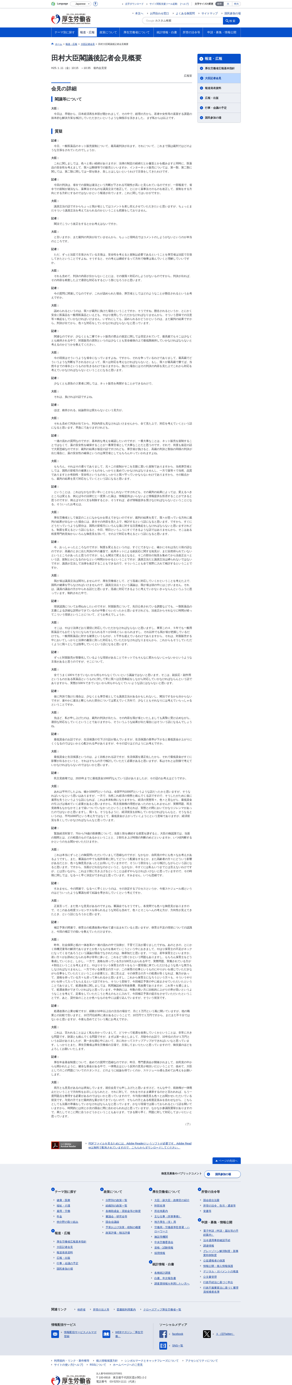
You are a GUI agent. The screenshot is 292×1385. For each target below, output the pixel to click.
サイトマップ (209, 13)
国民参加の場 (233, 13)
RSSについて (98, 1354)
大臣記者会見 (213, 78)
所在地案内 (161, 1205)
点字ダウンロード (134, 4)
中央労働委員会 (163, 1236)
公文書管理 (210, 1266)
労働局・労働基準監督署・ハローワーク (172, 1223)
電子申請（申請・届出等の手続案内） (220, 1222)
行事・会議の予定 (216, 107)
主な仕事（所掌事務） (167, 1210)
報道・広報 (213, 59)
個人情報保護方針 (107, 1350)
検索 (234, 20)
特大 (236, 4)
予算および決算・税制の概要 (123, 1221)
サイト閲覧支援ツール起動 (163, 4)
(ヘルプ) (184, 4)
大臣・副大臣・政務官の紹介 (172, 1194)
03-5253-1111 (118, 1371)
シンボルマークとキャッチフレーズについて (152, 1350)
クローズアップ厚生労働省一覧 (162, 1299)
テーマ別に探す (67, 1188)
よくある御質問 (185, 13)
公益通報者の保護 (214, 1250)
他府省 (81, 1299)
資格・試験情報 (163, 1241)
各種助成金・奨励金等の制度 (123, 1205)
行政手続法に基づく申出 (218, 1272)
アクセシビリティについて (201, 1350)
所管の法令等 (212, 1188)
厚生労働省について (168, 1188)
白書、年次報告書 (165, 1268)
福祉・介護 (63, 1199)
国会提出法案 (211, 1194)
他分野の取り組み (67, 1216)
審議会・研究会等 (116, 1210)
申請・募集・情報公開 (218, 1214)
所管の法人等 (101, 1299)
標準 (219, 4)
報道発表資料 (213, 88)
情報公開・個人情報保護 (218, 1255)
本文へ (139, 13)
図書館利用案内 (126, 1299)
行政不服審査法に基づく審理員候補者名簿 (220, 1279)
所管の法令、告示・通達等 (219, 1199)
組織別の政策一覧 (116, 1199)
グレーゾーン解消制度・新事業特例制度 (220, 1243)
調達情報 (208, 1235)
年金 (59, 1210)
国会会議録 (112, 1216)
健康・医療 (63, 1194)
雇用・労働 (63, 1205)
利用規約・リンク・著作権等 (71, 1350)
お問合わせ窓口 (159, 13)
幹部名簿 (159, 1199)
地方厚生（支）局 (165, 1216)
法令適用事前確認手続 (216, 1230)
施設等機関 (161, 1230)
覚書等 (207, 1205)
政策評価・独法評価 (118, 1226)
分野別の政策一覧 (116, 1194)
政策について (115, 1188)
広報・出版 (212, 97)
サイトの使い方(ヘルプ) (68, 1354)
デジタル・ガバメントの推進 (220, 1261)
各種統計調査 (162, 1262)
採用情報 (159, 1247)
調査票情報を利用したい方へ (172, 1273)
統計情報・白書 (165, 1256)
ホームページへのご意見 (128, 1354)
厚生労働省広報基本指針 (220, 68)
